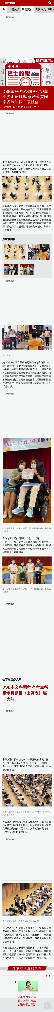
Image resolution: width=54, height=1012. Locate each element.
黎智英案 (27, 9)
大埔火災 (13, 9)
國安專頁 (40, 9)
